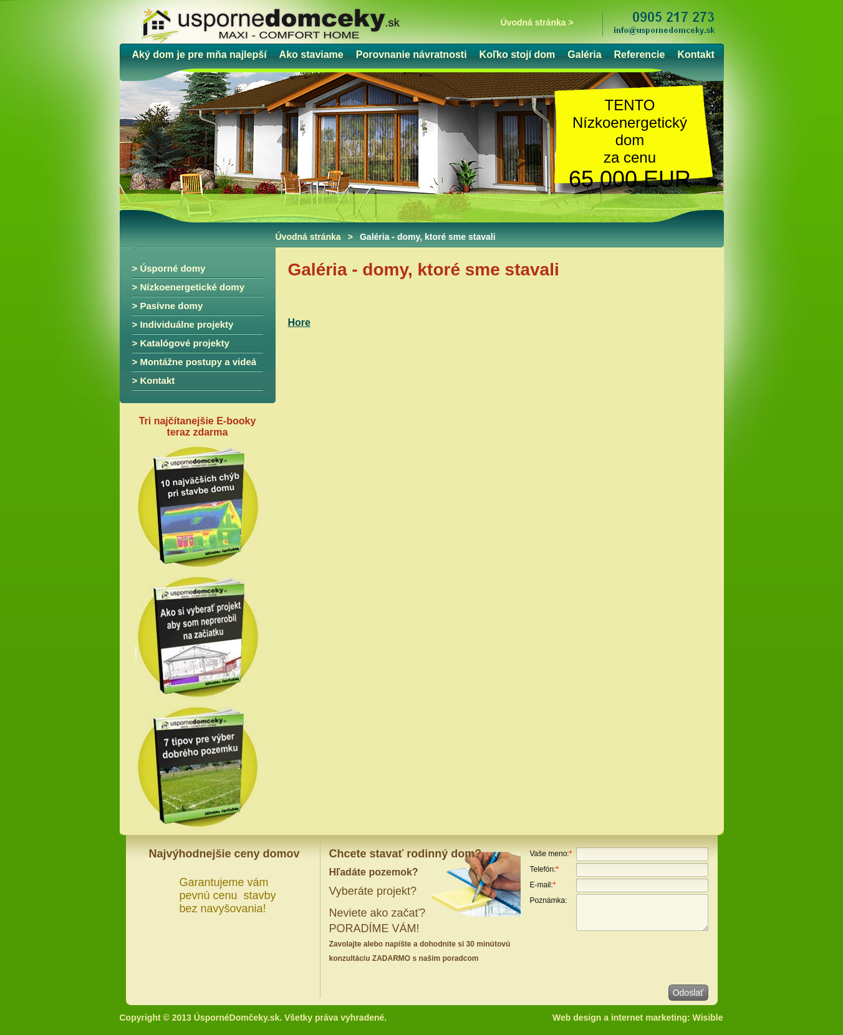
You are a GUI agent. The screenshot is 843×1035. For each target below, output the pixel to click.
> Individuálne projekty (183, 324)
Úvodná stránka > (537, 22)
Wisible (708, 1018)
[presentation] (625, 957)
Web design (576, 1018)
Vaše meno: (551, 853)
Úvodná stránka (308, 237)
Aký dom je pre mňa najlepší (199, 54)
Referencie (639, 54)
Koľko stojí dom (517, 54)
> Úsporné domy (169, 268)
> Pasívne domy (167, 305)
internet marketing (649, 1018)
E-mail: (543, 884)
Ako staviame (311, 54)
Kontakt (696, 54)
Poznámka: (548, 900)
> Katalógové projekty (180, 343)
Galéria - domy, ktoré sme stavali (428, 237)
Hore (299, 322)
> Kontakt (153, 380)
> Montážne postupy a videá (194, 361)
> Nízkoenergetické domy (188, 287)
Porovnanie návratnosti (411, 54)
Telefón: (544, 869)
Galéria (584, 54)
